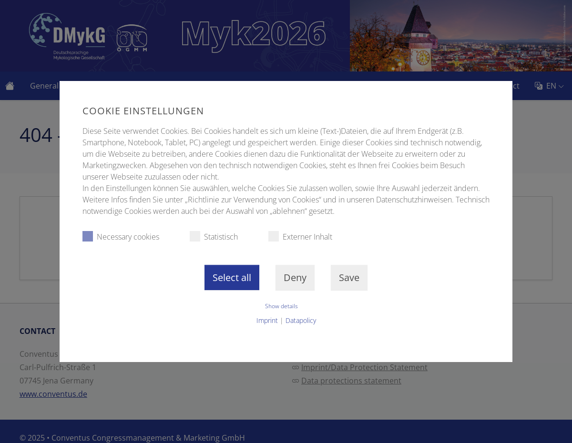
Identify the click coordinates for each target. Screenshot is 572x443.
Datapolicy (301, 320)
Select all (232, 277)
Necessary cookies (120, 236)
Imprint (267, 320)
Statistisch (214, 236)
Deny (295, 277)
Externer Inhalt (300, 236)
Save (349, 277)
